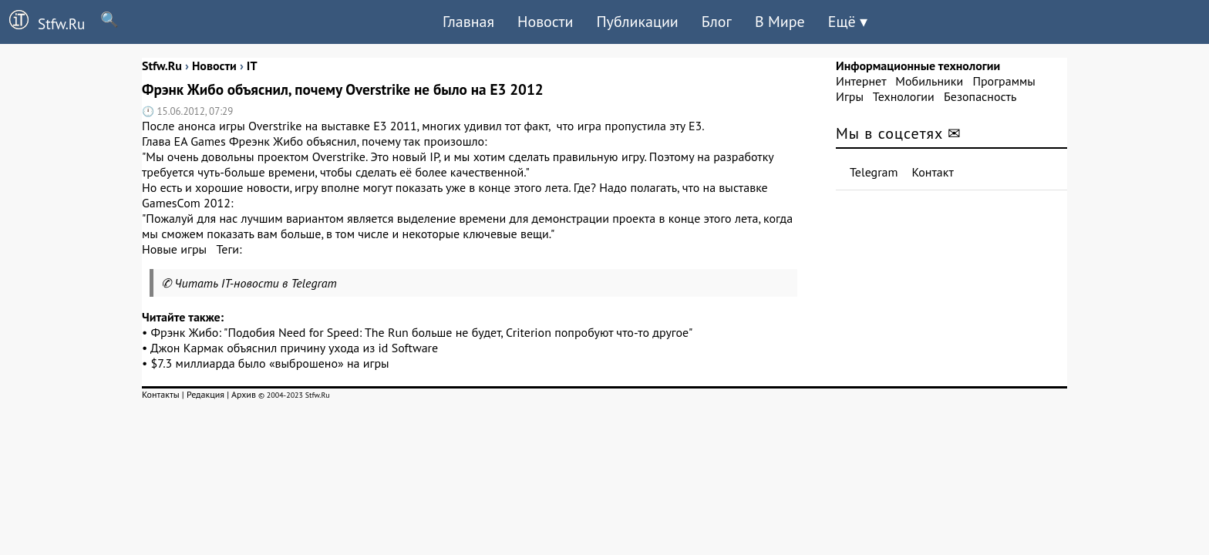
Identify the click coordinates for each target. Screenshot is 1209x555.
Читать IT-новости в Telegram (255, 283)
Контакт (933, 172)
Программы (1003, 81)
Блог (717, 22)
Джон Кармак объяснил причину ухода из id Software (294, 347)
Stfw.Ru (42, 21)
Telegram (874, 172)
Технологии (904, 96)
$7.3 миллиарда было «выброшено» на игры (270, 363)
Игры (850, 96)
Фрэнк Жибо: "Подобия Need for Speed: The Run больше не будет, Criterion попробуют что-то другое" (422, 332)
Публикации (637, 22)
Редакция (205, 394)
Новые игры (174, 249)
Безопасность (980, 96)
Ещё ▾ (847, 22)
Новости (545, 22)
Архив (243, 394)
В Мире (780, 22)
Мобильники (929, 81)
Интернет (861, 81)
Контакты (161, 394)
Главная (468, 22)
